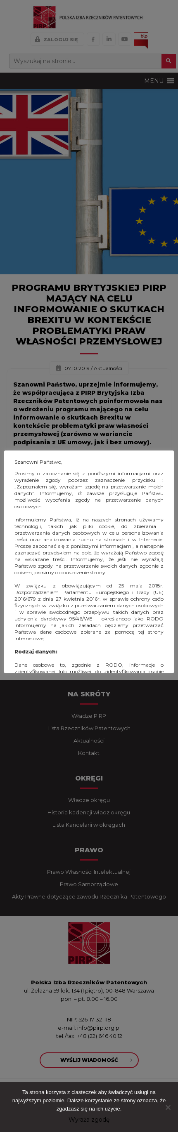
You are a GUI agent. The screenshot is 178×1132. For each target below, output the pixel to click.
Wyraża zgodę (89, 1119)
